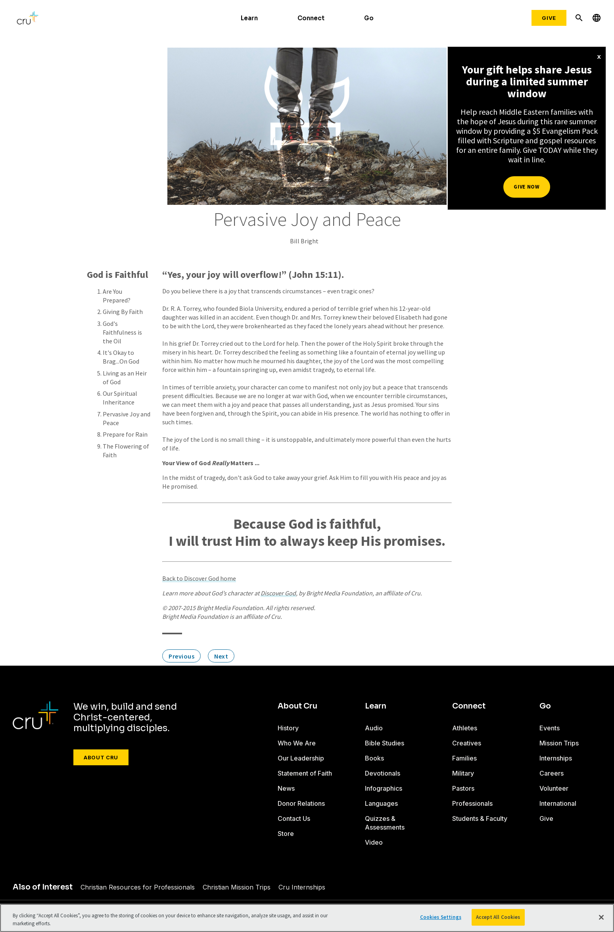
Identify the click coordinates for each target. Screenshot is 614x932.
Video (374, 842)
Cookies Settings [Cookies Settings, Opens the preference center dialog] (440, 917)
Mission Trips (559, 743)
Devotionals (382, 773)
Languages (381, 803)
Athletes (464, 728)
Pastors (463, 788)
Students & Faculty (479, 818)
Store (286, 834)
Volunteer (553, 788)
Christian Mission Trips (237, 887)
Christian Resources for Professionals (138, 887)
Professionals (472, 803)
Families (464, 758)
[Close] (601, 917)
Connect (310, 18)
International (557, 803)
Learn (249, 18)
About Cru (101, 757)
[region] (307, 918)
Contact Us (294, 818)
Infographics (383, 788)
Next (221, 656)
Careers (551, 773)
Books (374, 758)
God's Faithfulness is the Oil (122, 332)
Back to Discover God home (199, 578)
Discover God (278, 593)
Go (369, 18)
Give (549, 18)
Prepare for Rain (125, 434)
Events (549, 728)
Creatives (466, 743)
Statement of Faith (305, 773)
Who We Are (297, 743)
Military (463, 773)
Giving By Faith (123, 312)
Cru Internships (301, 887)
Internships (555, 758)
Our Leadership (301, 758)
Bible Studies (384, 743)
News (286, 788)
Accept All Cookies (498, 917)
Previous (181, 656)
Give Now (526, 186)
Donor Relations (301, 803)
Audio (374, 728)
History (288, 728)
